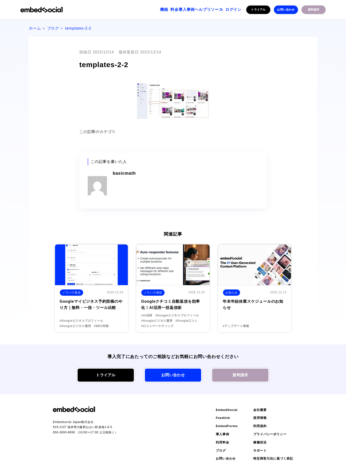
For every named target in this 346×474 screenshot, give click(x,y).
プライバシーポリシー (269, 434)
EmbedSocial (226, 410)
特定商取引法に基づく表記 (273, 458)
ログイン (230, 10)
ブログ (53, 28)
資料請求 (314, 9)
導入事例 (166, 10)
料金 (148, 10)
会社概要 (259, 410)
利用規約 (259, 426)
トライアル (258, 9)
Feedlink (223, 418)
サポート (259, 450)
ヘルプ (186, 10)
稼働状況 (259, 442)
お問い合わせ (286, 9)
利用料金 (222, 442)
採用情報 (259, 418)
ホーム (35, 28)
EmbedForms (227, 426)
